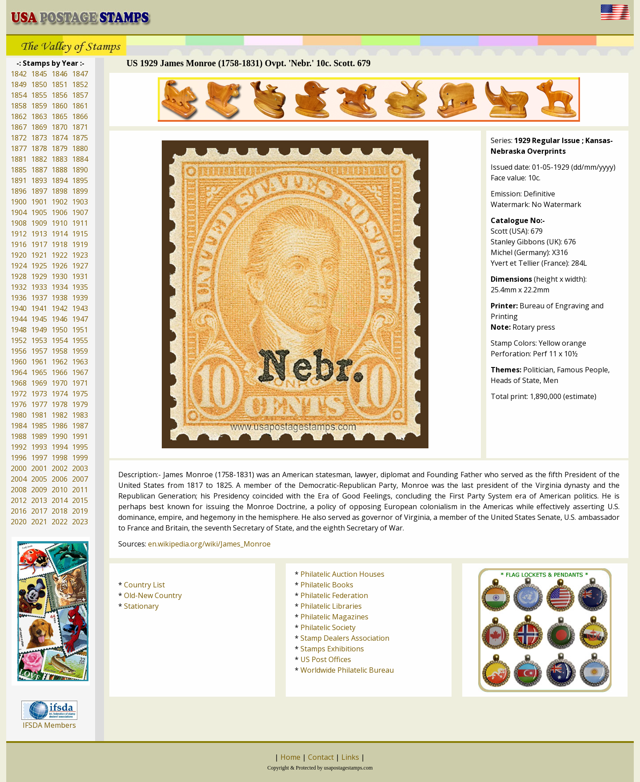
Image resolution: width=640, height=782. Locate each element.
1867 (19, 127)
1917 (39, 244)
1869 (39, 127)
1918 (60, 244)
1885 (19, 170)
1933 (39, 287)
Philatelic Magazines (334, 617)
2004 (19, 479)
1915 (80, 234)
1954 (60, 340)
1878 (39, 148)
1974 (60, 394)
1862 (19, 116)
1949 (39, 330)
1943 (80, 308)
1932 (19, 287)
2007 (80, 479)
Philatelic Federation (334, 595)
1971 (80, 383)
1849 (19, 84)
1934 (60, 287)
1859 (39, 106)
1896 (19, 191)
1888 (60, 170)
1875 (80, 138)
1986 (60, 426)
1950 (60, 330)
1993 (39, 447)
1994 (60, 447)
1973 (39, 394)
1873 (39, 138)
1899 (80, 191)
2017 (39, 511)
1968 (19, 383)
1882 (39, 159)
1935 (80, 287)
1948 (19, 330)
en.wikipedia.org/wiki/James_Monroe (209, 544)
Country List (144, 585)
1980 (19, 415)
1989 (39, 436)
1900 (19, 202)
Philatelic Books (326, 585)
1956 (19, 351)
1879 (60, 148)
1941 (39, 308)
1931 (80, 276)
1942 (60, 308)
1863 (39, 116)
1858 (19, 106)
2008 (19, 490)
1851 (60, 84)
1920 (19, 255)
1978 (60, 404)
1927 (80, 266)
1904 (19, 212)
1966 (60, 372)
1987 (80, 426)
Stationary (141, 606)
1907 (80, 212)
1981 (39, 415)
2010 (60, 490)
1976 (19, 404)
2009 (39, 490)
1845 (39, 74)
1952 (19, 340)
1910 (60, 223)
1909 (39, 223)
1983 (80, 415)
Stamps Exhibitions (332, 649)
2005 (39, 479)
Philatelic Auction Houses (342, 574)
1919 (80, 244)
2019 (80, 511)
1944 (19, 319)
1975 (80, 394)
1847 (80, 74)
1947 (80, 319)
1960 (19, 362)
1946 (60, 319)
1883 (60, 159)
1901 (39, 202)
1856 (60, 95)
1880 (80, 148)
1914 (60, 234)
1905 (39, 212)
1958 (60, 351)
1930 (60, 276)
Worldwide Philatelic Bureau (347, 670)
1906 (60, 212)
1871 (80, 127)
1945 (39, 319)
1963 (80, 362)
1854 (19, 95)
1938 (60, 298)
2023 (80, 522)
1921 (39, 255)
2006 (60, 479)
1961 (39, 362)
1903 (80, 202)
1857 (80, 95)
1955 (80, 340)
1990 (60, 436)
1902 (60, 202)
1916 (19, 244)
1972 (19, 394)
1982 (60, 415)
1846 (60, 74)
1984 (19, 426)
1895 (80, 180)
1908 (19, 223)
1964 (19, 372)
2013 (39, 500)
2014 (60, 500)
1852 (80, 84)
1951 (80, 330)
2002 (60, 468)
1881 (19, 159)
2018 (60, 511)
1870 (60, 127)
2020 (19, 522)
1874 (60, 138)
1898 (60, 191)
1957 (39, 351)
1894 (60, 180)
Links (350, 757)
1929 (39, 276)
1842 (19, 74)
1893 (39, 180)
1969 (39, 383)
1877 (19, 148)
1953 (39, 340)
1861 (80, 106)
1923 (80, 255)
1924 (19, 266)
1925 (39, 266)
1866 (80, 116)
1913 (39, 234)
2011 (80, 490)
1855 (39, 95)
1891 (19, 180)
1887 (39, 170)
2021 (39, 522)
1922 (60, 255)
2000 (19, 468)
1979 (80, 404)
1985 (39, 426)
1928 (19, 276)
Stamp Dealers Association (344, 638)
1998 (60, 458)
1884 (80, 159)
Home (290, 757)
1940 (19, 308)
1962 (60, 362)
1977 (39, 404)
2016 (19, 511)
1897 (39, 191)
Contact (321, 757)
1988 (19, 436)
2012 (19, 500)
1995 (80, 447)
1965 (39, 372)
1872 (19, 138)
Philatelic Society (328, 627)
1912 (19, 234)
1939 (80, 298)
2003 (80, 468)
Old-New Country (153, 595)
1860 (60, 106)
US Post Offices (325, 659)
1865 (60, 116)
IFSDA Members (49, 725)
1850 (39, 84)
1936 (19, 298)
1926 (60, 266)
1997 (39, 458)
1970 (60, 383)
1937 (39, 298)
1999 (80, 458)
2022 (60, 522)
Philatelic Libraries (331, 606)
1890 (80, 170)
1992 (19, 447)
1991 (80, 436)
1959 (80, 351)
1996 (19, 458)
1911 (80, 223)
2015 (80, 500)
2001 (39, 468)
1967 (80, 372)
